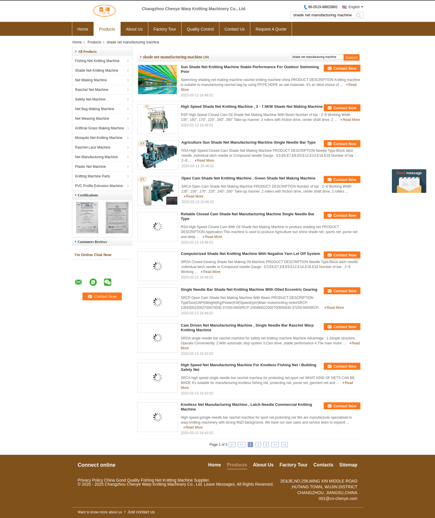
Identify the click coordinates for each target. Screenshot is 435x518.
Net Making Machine (91, 80)
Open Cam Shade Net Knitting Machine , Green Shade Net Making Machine (249, 178)
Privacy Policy (90, 480)
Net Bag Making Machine (94, 109)
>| (284, 445)
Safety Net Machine (90, 99)
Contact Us (235, 29)
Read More (351, 120)
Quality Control (200, 29)
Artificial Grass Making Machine (99, 128)
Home (83, 29)
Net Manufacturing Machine (96, 157)
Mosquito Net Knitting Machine (99, 138)
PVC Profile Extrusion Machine (99, 186)
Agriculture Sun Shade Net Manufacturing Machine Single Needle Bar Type (249, 142)
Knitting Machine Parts (92, 176)
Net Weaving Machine (92, 119)
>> (275, 445)
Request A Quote (271, 29)
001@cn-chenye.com (338, 498)
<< (241, 445)
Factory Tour (165, 29)
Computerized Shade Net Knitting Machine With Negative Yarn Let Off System (250, 253)
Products (107, 29)
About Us (134, 29)
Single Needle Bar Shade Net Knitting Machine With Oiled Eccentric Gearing (249, 289)
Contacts (323, 464)
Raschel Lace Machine (92, 147)
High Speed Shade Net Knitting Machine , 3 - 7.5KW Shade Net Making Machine (252, 106)
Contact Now (344, 68)
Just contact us (140, 512)
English (354, 7)
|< (231, 445)
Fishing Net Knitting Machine (97, 61)
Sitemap (348, 464)
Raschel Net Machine (91, 90)
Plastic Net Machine (90, 167)
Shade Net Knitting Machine (97, 70)
